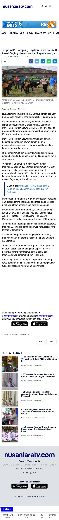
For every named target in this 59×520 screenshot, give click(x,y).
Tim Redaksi (29, 468)
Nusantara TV (24, 334)
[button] (31, 61)
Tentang (6, 465)
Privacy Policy (16, 465)
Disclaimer (43, 465)
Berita (6, 334)
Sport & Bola (26, 33)
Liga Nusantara (43, 33)
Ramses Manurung (18, 109)
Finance (14, 33)
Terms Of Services (29, 465)
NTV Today (13, 334)
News (3, 33)
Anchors (39, 468)
